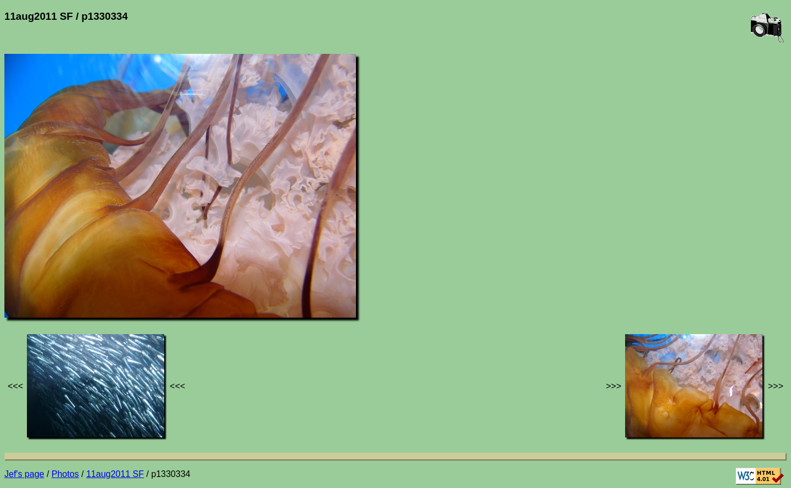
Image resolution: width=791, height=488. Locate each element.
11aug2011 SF (115, 474)
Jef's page (24, 474)
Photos (65, 474)
